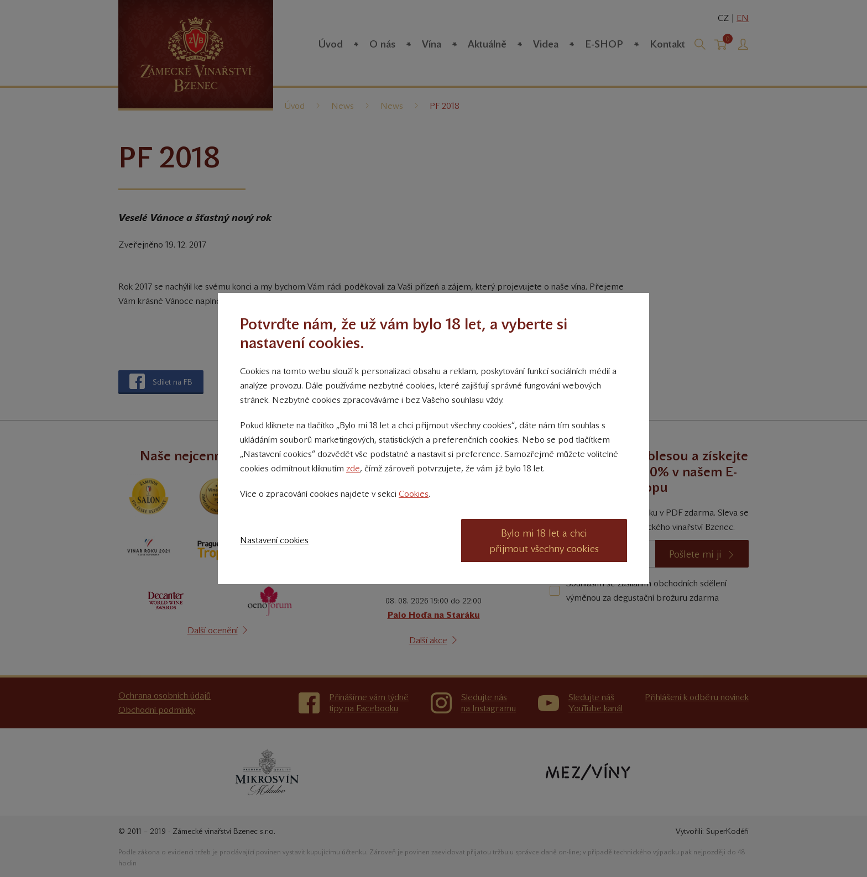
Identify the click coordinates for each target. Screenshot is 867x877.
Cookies (414, 494)
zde (353, 468)
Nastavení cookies (274, 540)
